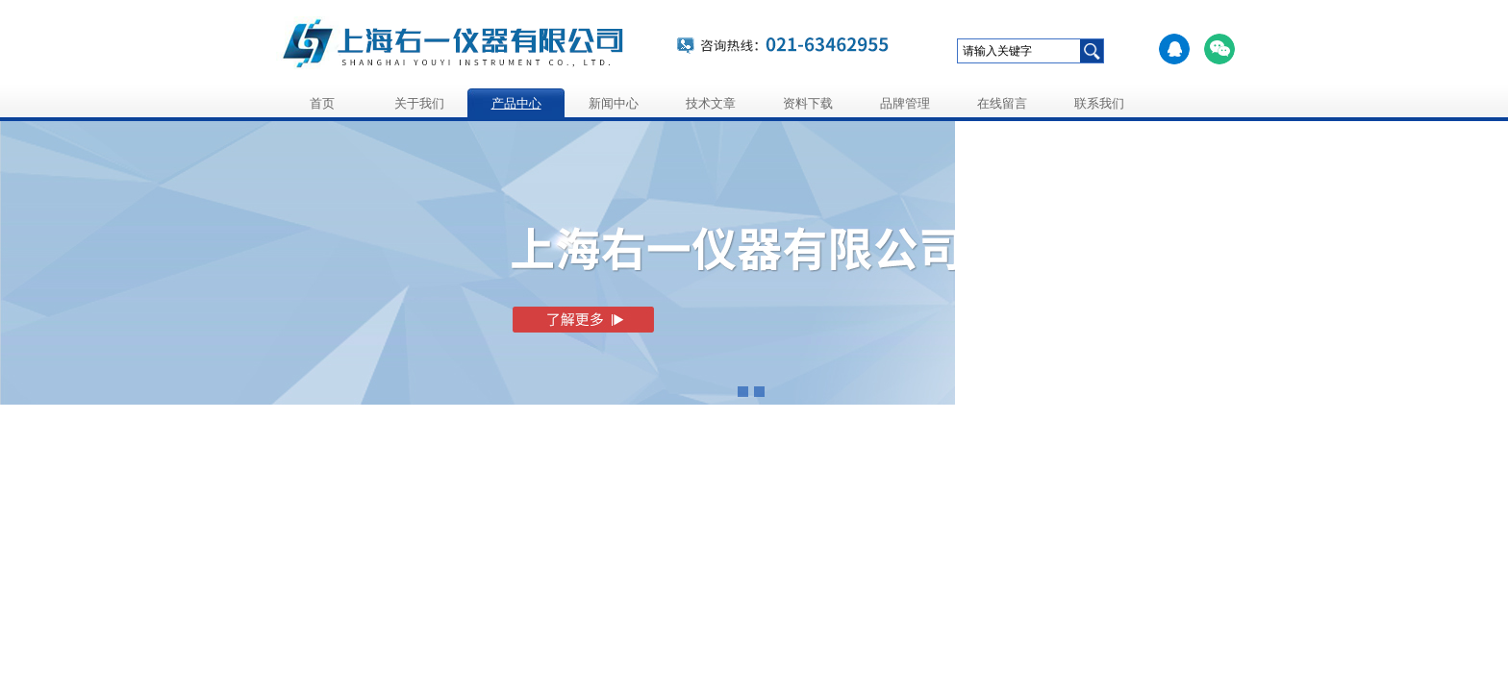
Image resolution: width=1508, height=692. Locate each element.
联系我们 (1099, 103)
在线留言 (1002, 103)
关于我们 (419, 103)
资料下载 (808, 103)
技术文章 (711, 103)
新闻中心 (614, 103)
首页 (322, 103)
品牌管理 (905, 103)
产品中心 (516, 103)
